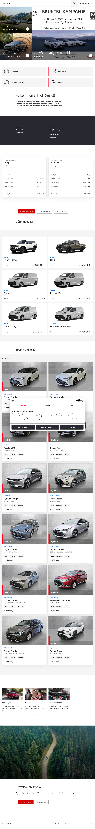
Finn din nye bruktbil (31, 716)
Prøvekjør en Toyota (26, 803)
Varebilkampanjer (61, 211)
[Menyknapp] (92, 3)
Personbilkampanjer (44, 211)
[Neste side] (59, 670)
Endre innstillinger (47, 427)
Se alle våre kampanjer (26, 211)
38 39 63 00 (53, 137)
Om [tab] (72, 405)
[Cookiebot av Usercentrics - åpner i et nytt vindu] (76, 400)
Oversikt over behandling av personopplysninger (66, 825)
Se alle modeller (41, 803)
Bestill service (53, 716)
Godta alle (72, 427)
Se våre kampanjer (8, 716)
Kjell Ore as (6, 3)
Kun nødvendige (23, 427)
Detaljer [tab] (47, 405)
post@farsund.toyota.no (56, 130)
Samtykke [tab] (23, 405)
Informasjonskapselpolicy (87, 825)
